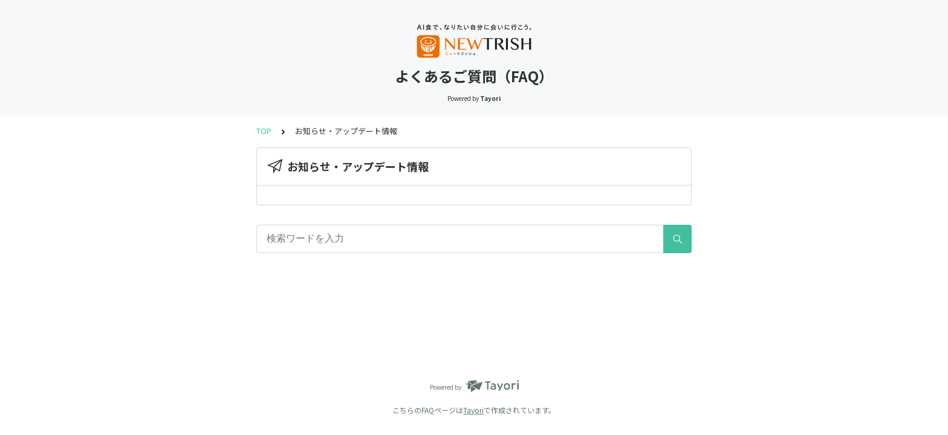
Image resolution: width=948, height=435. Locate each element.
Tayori (473, 410)
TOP (263, 131)
